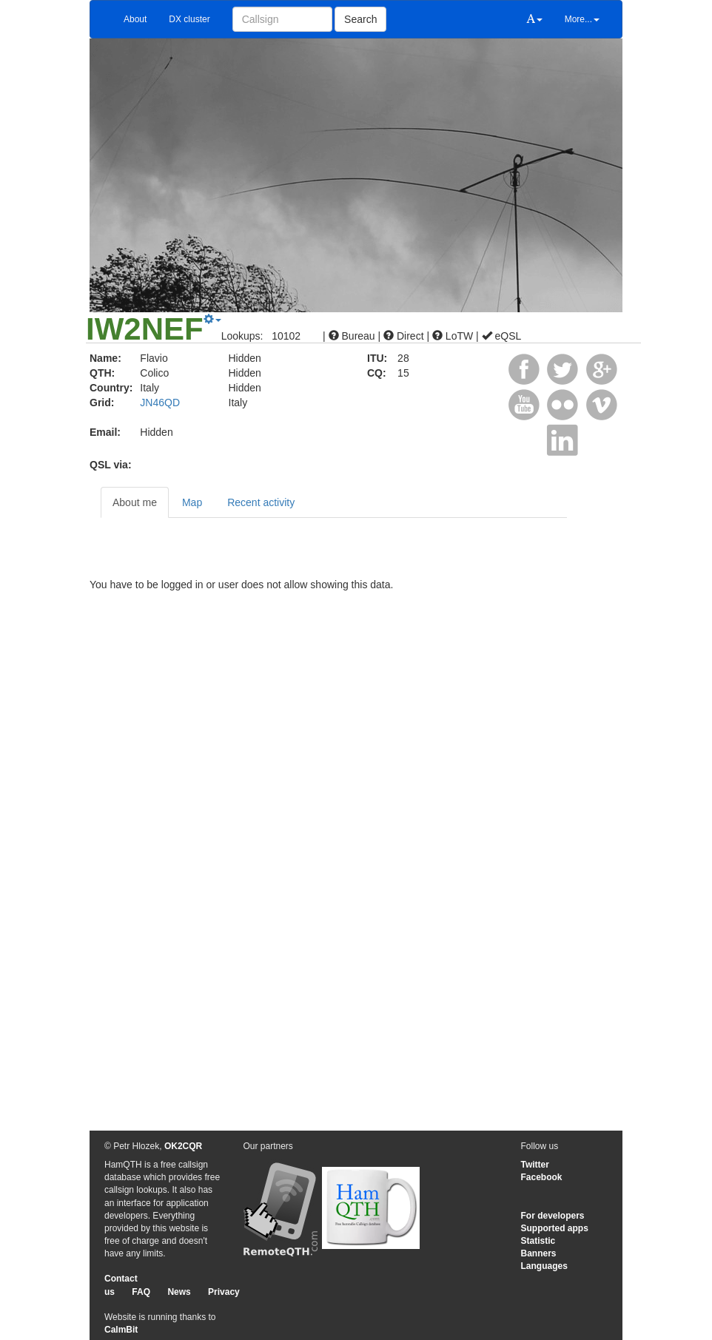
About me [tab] (134, 502)
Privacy (224, 1292)
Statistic (538, 1241)
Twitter (535, 1164)
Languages (544, 1266)
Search (360, 19)
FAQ (141, 1292)
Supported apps (554, 1228)
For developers (553, 1216)
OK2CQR (183, 1146)
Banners (539, 1253)
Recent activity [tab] (261, 502)
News (178, 1292)
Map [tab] (192, 502)
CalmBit (121, 1329)
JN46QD (160, 402)
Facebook (541, 1177)
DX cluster (189, 19)
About (135, 19)
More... (582, 19)
